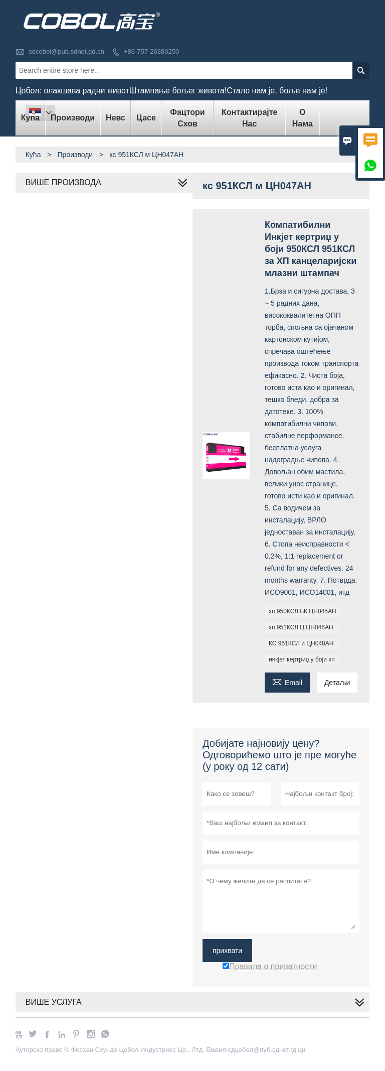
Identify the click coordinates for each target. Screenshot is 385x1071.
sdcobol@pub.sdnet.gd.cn (66, 51)
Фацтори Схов (187, 118)
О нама (302, 118)
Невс (115, 117)
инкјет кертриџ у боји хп (302, 659)
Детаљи (337, 683)
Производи (73, 117)
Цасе (146, 117)
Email (287, 681)
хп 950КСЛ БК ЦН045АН (302, 611)
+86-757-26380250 (151, 51)
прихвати (227, 951)
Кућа (33, 155)
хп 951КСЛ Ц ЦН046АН (301, 627)
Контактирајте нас (249, 118)
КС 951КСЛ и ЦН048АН (301, 643)
